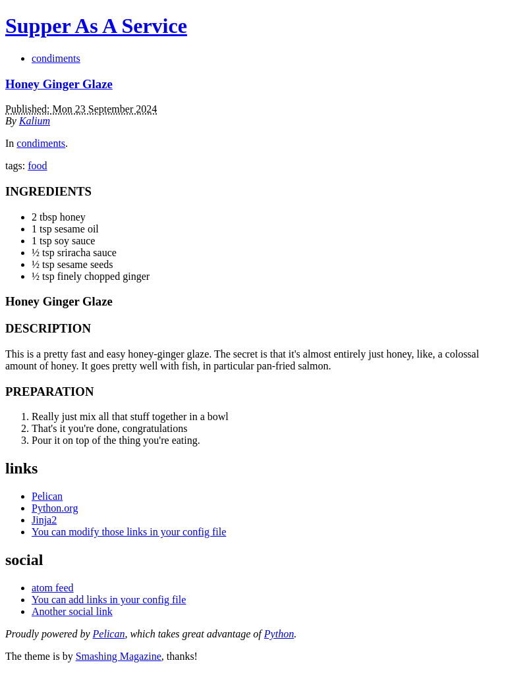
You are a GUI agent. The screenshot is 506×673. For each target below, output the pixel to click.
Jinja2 (44, 519)
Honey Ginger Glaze (59, 84)
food (37, 165)
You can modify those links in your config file (129, 531)
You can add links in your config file (109, 599)
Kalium (34, 120)
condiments (56, 58)
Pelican (47, 496)
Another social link (72, 611)
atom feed (53, 587)
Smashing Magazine (118, 656)
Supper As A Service (96, 26)
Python (279, 633)
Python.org (55, 508)
